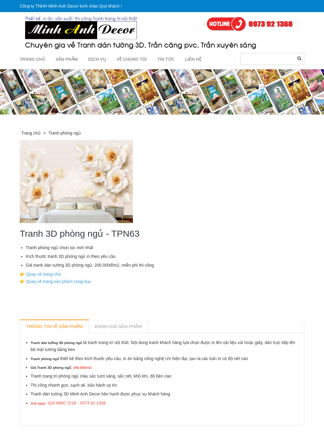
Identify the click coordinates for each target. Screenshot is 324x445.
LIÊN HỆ (193, 59)
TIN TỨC (165, 59)
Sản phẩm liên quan (52, 432)
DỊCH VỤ (97, 59)
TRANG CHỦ (32, 59)
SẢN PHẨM (67, 59)
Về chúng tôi (132, 59)
